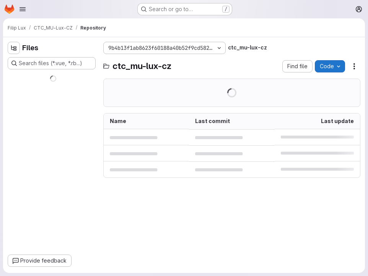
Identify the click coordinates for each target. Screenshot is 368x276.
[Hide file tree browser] (14, 48)
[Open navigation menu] (22, 9)
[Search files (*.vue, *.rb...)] (52, 63)
